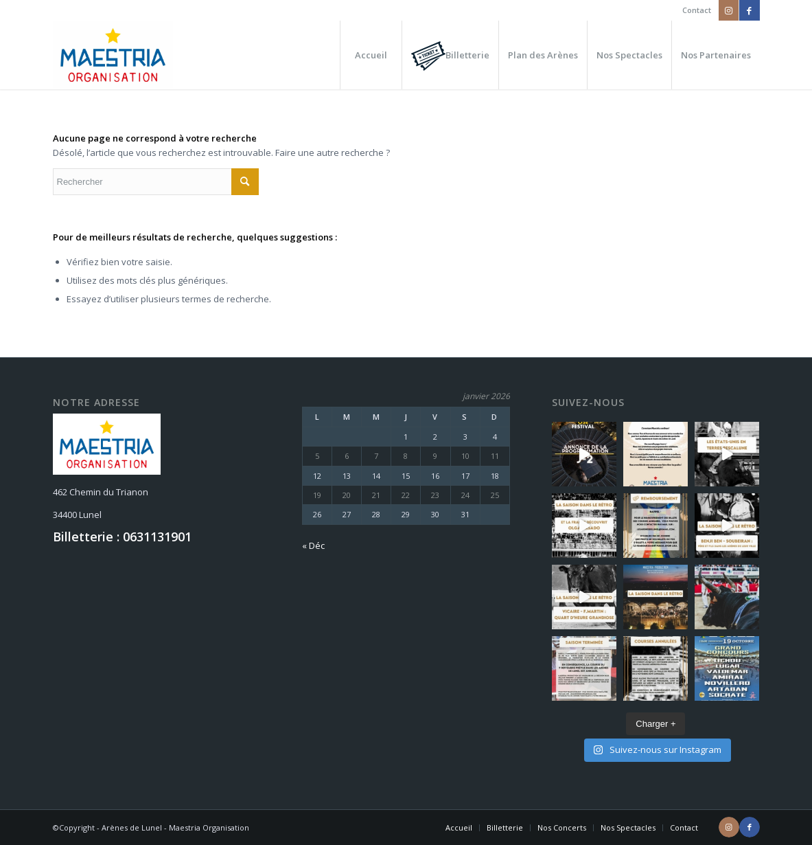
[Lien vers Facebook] (749, 10)
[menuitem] (693, 10)
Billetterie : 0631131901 (122, 536)
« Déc (313, 545)
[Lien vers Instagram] (729, 10)
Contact (696, 10)
